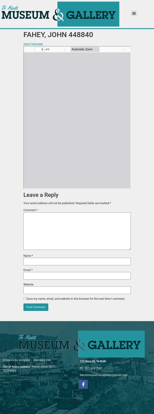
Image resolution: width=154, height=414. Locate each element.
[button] (134, 13)
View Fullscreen (33, 44)
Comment (30, 210)
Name (28, 255)
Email (28, 270)
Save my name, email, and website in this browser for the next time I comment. (75, 298)
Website (28, 284)
